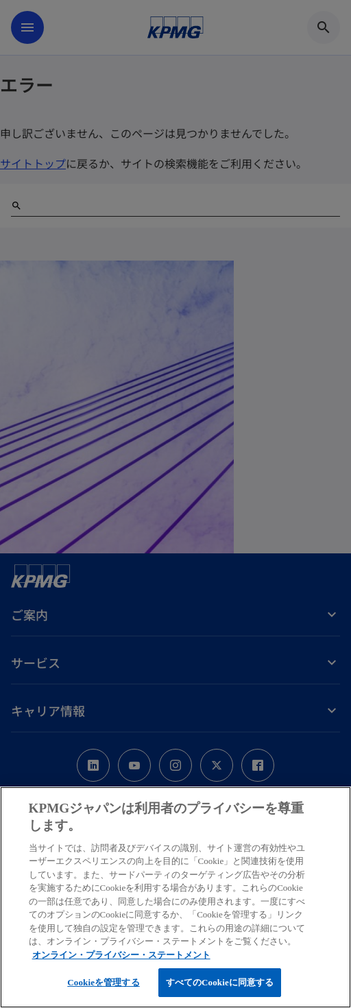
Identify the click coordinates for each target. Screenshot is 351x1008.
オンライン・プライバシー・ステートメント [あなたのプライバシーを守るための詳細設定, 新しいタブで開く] (121, 955)
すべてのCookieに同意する (220, 982)
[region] (175, 897)
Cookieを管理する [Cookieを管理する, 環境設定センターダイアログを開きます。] (103, 982)
